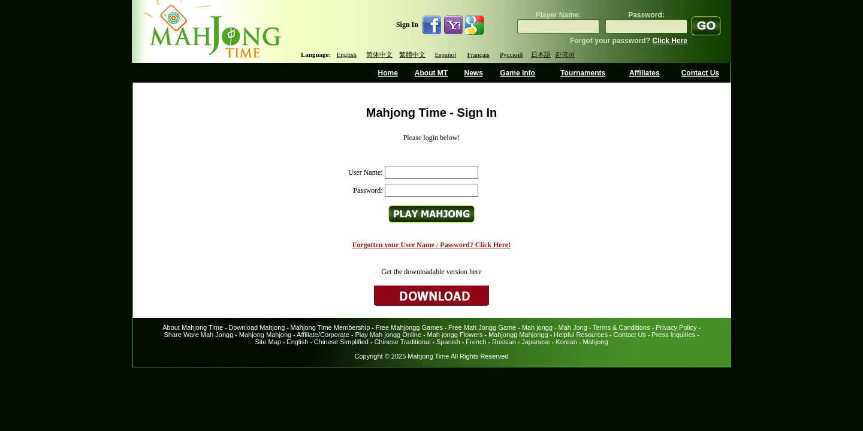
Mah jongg (537, 327)
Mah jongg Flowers (455, 334)
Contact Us (700, 73)
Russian (504, 341)
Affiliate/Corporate (323, 334)
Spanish (448, 341)
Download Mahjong (256, 327)
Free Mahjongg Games (409, 327)
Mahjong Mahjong (265, 334)
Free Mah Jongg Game (482, 327)
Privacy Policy (676, 327)
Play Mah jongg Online (388, 334)
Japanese (535, 341)
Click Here (669, 41)
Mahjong (595, 341)
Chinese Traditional (402, 341)
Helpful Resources (581, 334)
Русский (511, 54)
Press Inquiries (673, 334)
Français (478, 54)
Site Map (267, 341)
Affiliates (644, 73)
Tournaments (582, 73)
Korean (566, 341)
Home (388, 73)
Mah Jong (573, 327)
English (346, 54)
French (476, 341)
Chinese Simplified (341, 341)
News (473, 73)
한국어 (565, 54)
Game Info (517, 73)
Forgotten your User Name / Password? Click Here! (431, 245)
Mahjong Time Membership (330, 327)
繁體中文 (412, 54)
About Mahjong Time (192, 327)
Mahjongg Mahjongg (518, 334)
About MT (431, 73)
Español (445, 54)
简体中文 (379, 54)
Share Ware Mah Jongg (199, 334)
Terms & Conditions (621, 327)
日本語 (541, 54)
